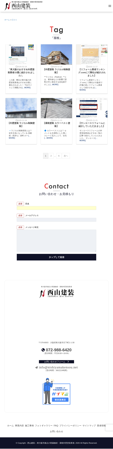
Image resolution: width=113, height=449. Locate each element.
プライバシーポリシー (70, 426)
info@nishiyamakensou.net (56, 367)
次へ (66, 156)
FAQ (56, 426)
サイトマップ (89, 426)
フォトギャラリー (44, 426)
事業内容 (19, 426)
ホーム (10, 426)
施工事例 (29, 426)
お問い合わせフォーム (56, 362)
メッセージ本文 (56, 239)
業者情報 (101, 426)
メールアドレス (56, 218)
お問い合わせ (56, 432)
